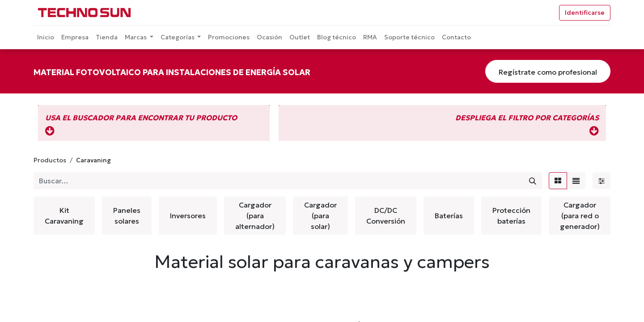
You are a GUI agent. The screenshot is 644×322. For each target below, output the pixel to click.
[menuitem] (46, 37)
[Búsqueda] (532, 180)
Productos (50, 160)
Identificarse (585, 12)
